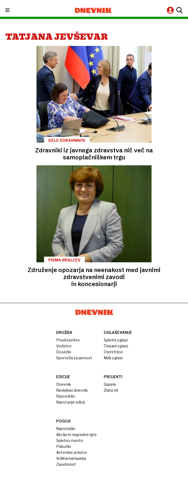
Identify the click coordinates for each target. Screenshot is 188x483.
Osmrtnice (113, 352)
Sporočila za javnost (74, 357)
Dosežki (63, 352)
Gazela (110, 384)
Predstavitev (68, 340)
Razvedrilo (65, 396)
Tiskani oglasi (116, 346)
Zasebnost (66, 464)
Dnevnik (63, 384)
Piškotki (63, 446)
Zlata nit (111, 390)
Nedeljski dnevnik (72, 390)
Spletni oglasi (116, 340)
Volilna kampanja (71, 458)
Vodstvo (64, 346)
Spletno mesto (69, 440)
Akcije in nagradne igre (76, 434)
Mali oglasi (113, 357)
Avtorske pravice (71, 452)
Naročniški (65, 428)
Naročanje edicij (70, 402)
